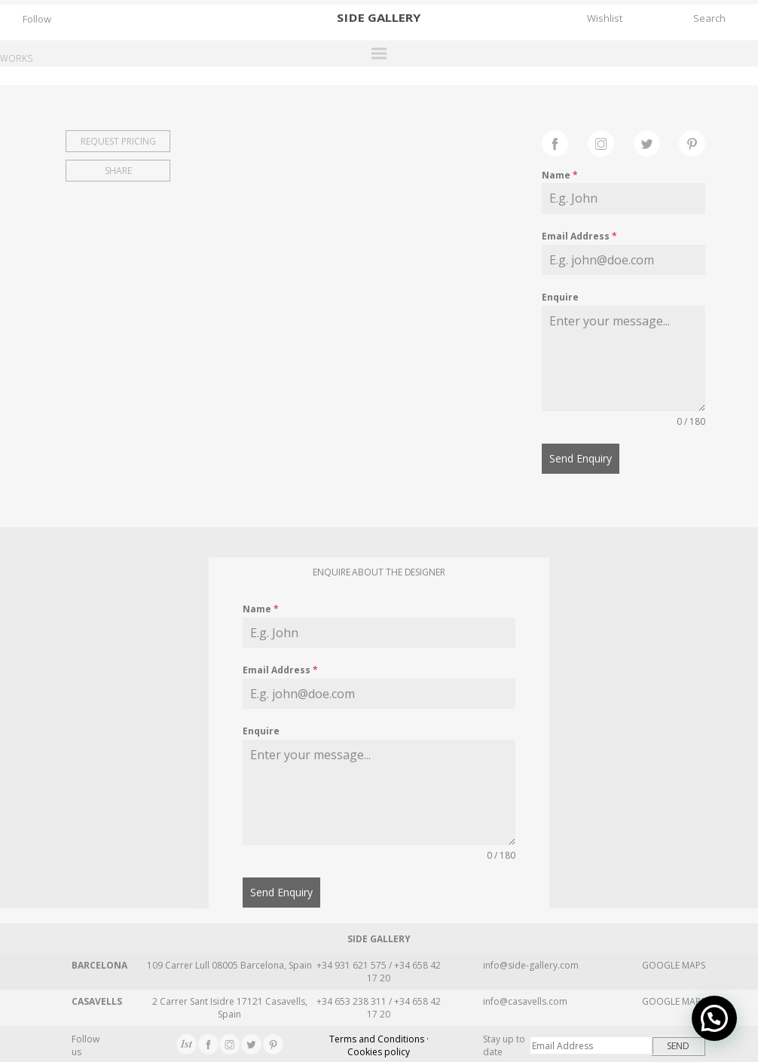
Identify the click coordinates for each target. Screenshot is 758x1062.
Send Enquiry (580, 458)
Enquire (560, 297)
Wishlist (604, 18)
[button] (714, 1018)
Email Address (579, 236)
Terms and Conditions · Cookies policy (379, 1044)
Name (560, 175)
